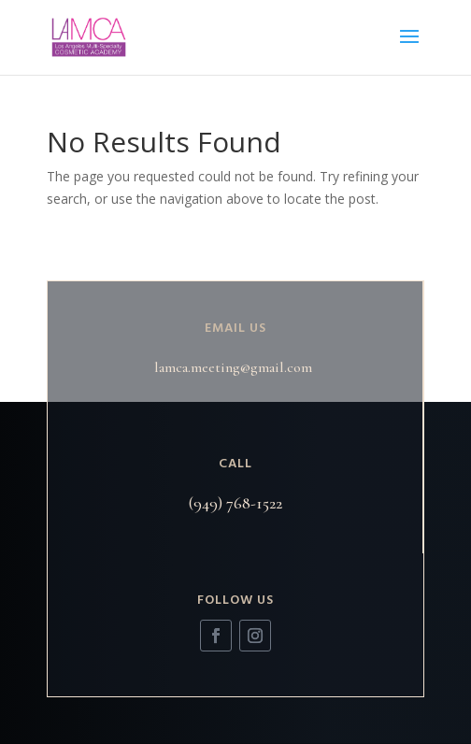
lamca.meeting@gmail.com (233, 367)
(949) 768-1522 (235, 503)
